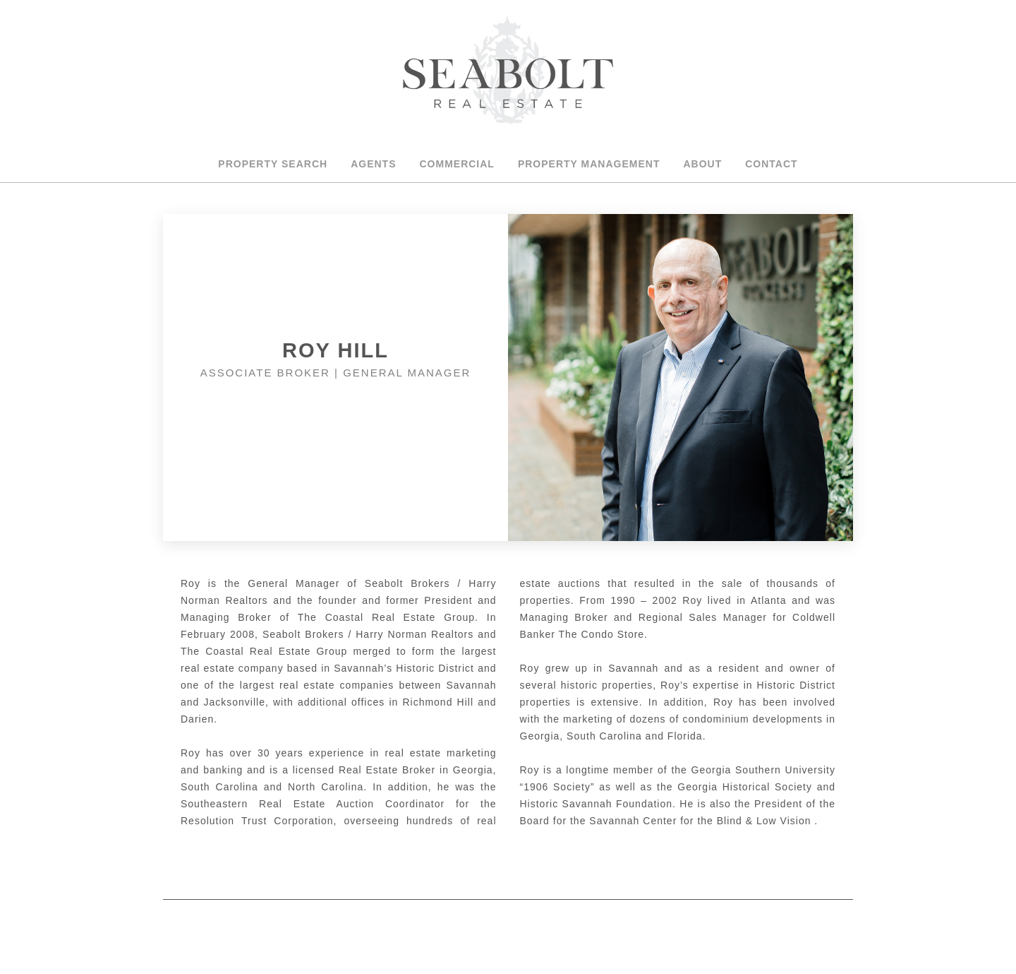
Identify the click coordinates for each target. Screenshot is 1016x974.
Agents (373, 164)
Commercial (456, 164)
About (702, 164)
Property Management (589, 164)
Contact (771, 164)
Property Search (272, 164)
